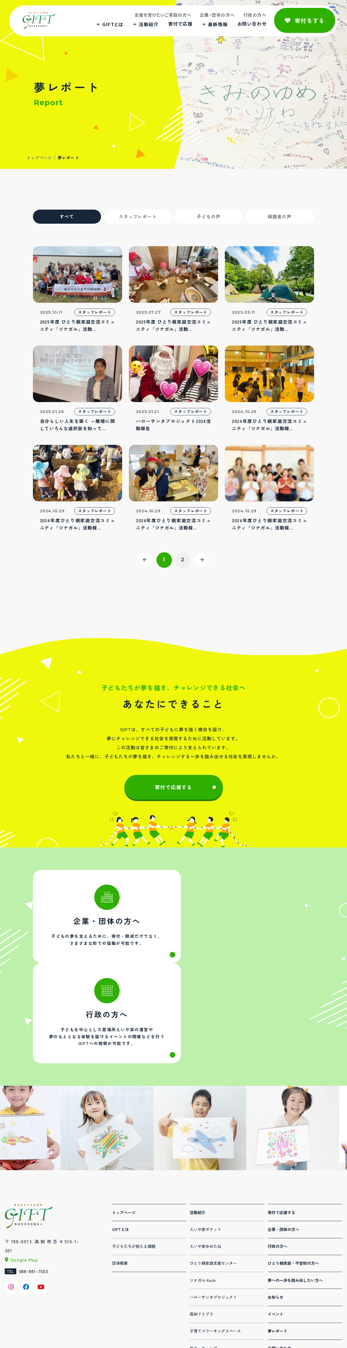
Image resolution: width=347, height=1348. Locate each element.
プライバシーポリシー (287, 1277)
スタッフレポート (138, 216)
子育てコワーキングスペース (215, 1243)
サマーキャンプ (203, 1260)
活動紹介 (148, 24)
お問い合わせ (251, 24)
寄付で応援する (173, 788)
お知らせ (275, 1209)
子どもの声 (209, 216)
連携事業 (197, 1311)
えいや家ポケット (205, 1141)
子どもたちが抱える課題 (133, 1158)
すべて (67, 216)
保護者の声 (280, 216)
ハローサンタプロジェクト (213, 1209)
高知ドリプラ (201, 1226)
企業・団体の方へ (216, 15)
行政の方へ (254, 15)
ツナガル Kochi (203, 1192)
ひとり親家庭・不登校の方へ (293, 1175)
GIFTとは (112, 24)
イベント (275, 1226)
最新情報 (217, 24)
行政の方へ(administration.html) (245, 924)
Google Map (24, 1171)
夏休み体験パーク (205, 1294)
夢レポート (277, 1243)
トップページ (39, 157)
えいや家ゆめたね (205, 1158)
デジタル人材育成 (205, 1277)
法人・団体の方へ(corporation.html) (102, 924)
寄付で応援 (179, 24)
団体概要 (120, 1175)
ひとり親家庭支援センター (213, 1175)
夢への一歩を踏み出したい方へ (295, 1192)
